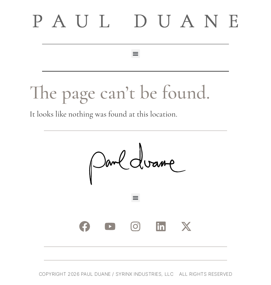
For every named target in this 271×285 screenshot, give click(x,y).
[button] (135, 53)
